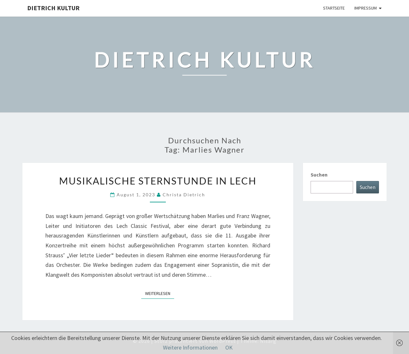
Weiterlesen (159, 293)
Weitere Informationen (190, 347)
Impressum (365, 8)
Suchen (319, 174)
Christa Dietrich (184, 194)
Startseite (334, 8)
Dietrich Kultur (53, 8)
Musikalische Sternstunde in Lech (158, 180)
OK (229, 347)
